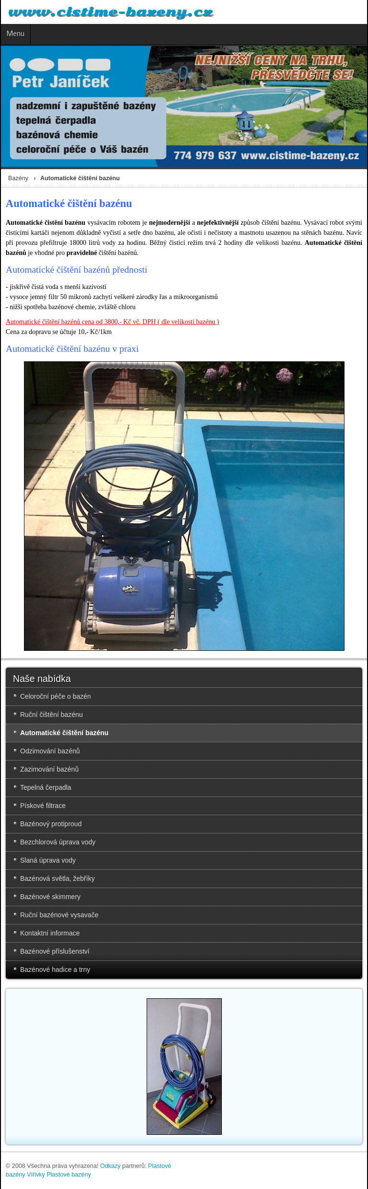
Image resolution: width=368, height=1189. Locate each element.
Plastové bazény (68, 1174)
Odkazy (110, 1166)
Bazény (18, 178)
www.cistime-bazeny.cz (110, 12)
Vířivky (36, 1174)
